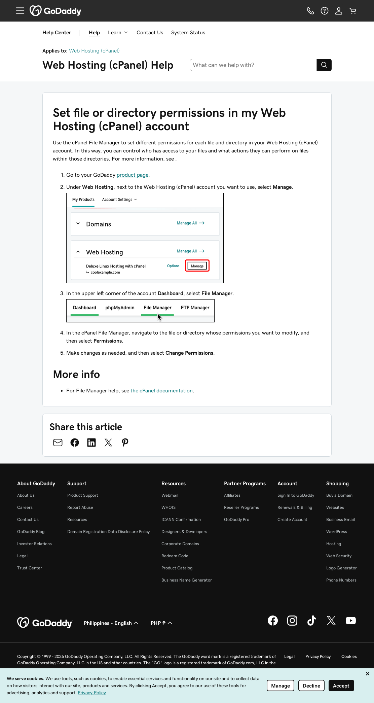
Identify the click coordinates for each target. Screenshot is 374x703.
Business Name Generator (186, 580)
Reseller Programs (241, 507)
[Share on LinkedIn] (91, 442)
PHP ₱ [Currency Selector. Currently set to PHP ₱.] (162, 623)
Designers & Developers (184, 531)
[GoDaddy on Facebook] (273, 624)
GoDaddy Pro (236, 519)
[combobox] (253, 65)
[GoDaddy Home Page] (45, 623)
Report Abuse (80, 507)
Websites (335, 507)
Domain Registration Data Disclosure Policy (108, 531)
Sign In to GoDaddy (295, 495)
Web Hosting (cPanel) (94, 50)
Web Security (338, 556)
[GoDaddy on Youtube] (351, 624)
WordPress (336, 531)
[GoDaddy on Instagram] (292, 624)
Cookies (349, 656)
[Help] (324, 10)
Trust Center (29, 568)
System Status (188, 32)
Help (94, 32)
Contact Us (150, 32)
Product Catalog (176, 568)
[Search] (324, 65)
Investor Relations (34, 543)
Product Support (82, 495)
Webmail (169, 495)
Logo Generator (341, 568)
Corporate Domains (180, 543)
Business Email (340, 519)
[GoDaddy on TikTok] (312, 624)
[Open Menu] (17, 10)
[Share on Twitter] (108, 442)
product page (132, 174)
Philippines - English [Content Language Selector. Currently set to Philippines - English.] (112, 623)
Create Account (292, 519)
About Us (26, 495)
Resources (77, 519)
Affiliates (232, 495)
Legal (22, 556)
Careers (25, 507)
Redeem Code (174, 556)
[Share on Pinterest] (125, 442)
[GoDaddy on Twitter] (331, 624)
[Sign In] (338, 10)
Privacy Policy (318, 656)
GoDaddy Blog (30, 531)
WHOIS (168, 507)
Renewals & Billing (294, 507)
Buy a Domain (339, 495)
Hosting (333, 543)
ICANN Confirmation (181, 519)
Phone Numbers (341, 580)
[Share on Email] (57, 442)
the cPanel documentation (161, 390)
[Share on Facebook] (74, 442)
